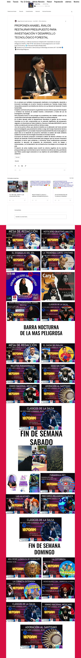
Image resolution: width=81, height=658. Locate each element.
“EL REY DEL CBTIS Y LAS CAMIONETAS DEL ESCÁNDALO (16, 195)
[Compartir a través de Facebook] (15, 165)
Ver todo (71, 178)
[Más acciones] (65, 21)
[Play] (35, 6)
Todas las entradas (12, 11)
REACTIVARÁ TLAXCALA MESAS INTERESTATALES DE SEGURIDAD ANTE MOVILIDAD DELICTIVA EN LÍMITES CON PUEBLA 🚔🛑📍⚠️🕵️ (40, 195)
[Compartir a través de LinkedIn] (22, 165)
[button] (71, 11)
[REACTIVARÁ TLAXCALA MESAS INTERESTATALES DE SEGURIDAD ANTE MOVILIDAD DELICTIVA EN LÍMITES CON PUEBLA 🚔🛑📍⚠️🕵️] (40, 186)
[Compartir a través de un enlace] (25, 165)
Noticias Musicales (46, 11)
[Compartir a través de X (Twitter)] (18, 165)
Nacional (38, 11)
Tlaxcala (21, 11)
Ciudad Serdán (29, 11)
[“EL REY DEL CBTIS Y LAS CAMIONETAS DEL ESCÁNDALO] (18, 186)
